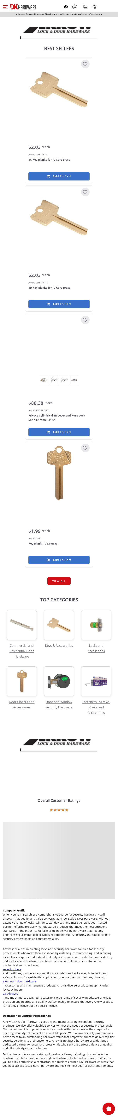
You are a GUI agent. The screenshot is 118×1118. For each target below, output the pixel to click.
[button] (5, 7)
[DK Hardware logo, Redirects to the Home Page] (23, 6)
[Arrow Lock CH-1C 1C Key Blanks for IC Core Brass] (59, 89)
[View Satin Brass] (64, 380)
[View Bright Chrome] (44, 380)
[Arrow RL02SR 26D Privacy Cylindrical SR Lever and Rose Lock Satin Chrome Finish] (59, 345)
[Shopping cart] (85, 6)
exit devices (10, 993)
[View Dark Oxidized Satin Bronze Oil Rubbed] (54, 380)
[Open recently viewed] (65, 6)
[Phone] (94, 6)
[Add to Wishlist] (85, 64)
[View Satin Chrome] (74, 380)
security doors (12, 969)
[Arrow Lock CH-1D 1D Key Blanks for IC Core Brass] (59, 217)
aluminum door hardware (19, 981)
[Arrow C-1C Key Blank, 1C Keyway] (59, 473)
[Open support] (109, 1109)
